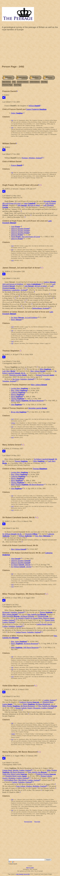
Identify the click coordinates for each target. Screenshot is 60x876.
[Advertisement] (30, 48)
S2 (12, 120)
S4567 (13, 734)
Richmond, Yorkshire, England (13, 612)
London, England (49, 700)
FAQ (13, 82)
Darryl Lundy (30, 867)
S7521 (13, 423)
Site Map (44, 82)
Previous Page (7, 85)
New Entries (6, 82)
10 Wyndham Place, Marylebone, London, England (21, 780)
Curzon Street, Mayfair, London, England (16, 770)
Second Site (27, 874)
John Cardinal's (20, 874)
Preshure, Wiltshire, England (32, 158)
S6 (12, 127)
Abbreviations (34, 82)
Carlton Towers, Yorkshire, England (28, 632)
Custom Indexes (22, 82)
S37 (12, 246)
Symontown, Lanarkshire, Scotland (14, 290)
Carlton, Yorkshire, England (21, 782)
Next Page (17, 85)
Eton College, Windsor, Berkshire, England (31, 786)
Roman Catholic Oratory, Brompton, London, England (34, 708)
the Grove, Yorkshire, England (23, 379)
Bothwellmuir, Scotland (40, 308)
